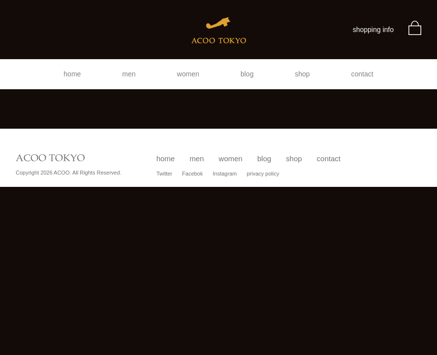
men (128, 74)
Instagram (225, 174)
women (188, 74)
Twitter (164, 174)
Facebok (192, 174)
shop (302, 74)
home (72, 74)
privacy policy (263, 174)
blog (247, 74)
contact (362, 74)
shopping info (373, 30)
